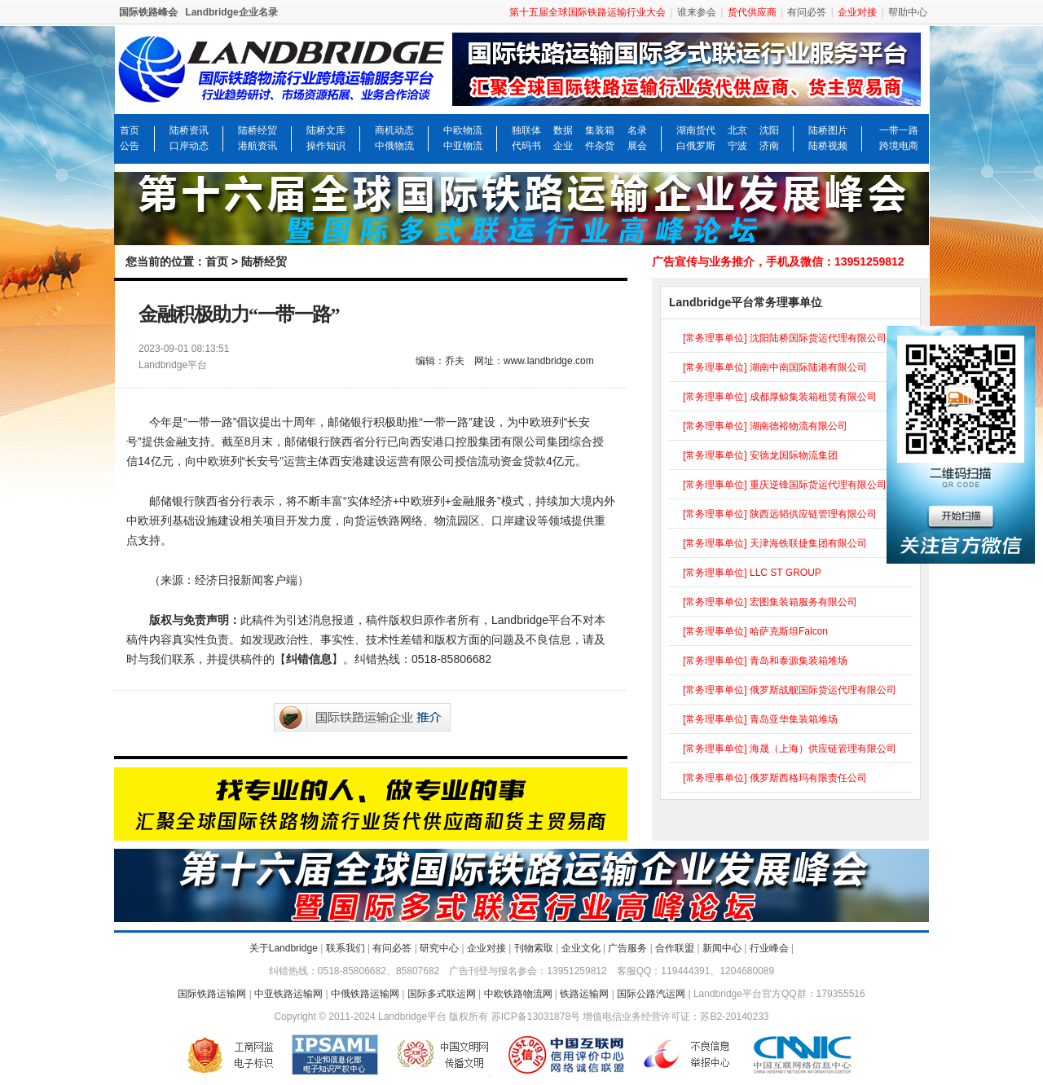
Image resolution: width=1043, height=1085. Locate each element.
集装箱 (599, 130)
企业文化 (581, 948)
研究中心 (439, 948)
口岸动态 (189, 146)
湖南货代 (695, 130)
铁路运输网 (584, 993)
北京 (737, 130)
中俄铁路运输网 (365, 993)
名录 (637, 130)
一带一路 (898, 130)
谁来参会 (696, 12)
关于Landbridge (283, 948)
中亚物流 (462, 146)
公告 (129, 146)
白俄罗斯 (695, 146)
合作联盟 (674, 948)
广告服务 (627, 948)
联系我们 (345, 948)
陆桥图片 (827, 130)
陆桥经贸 (257, 130)
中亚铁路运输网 (288, 993)
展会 (637, 146)
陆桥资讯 (189, 130)
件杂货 (599, 146)
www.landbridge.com (549, 361)
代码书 (526, 146)
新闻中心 (722, 948)
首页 (129, 130)
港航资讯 (257, 146)
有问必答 (806, 12)
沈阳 (769, 130)
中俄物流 (394, 146)
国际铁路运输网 (212, 993)
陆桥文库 (325, 130)
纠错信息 (309, 658)
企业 (563, 146)
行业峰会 (769, 948)
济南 (769, 146)
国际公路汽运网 (651, 993)
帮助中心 (907, 12)
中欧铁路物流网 (518, 993)
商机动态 (394, 130)
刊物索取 (533, 948)
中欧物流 (462, 130)
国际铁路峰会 (148, 12)
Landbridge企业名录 (231, 12)
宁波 (737, 146)
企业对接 (486, 948)
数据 (563, 130)
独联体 (526, 130)
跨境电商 (898, 146)
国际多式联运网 (441, 993)
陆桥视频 (827, 146)
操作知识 (325, 146)
